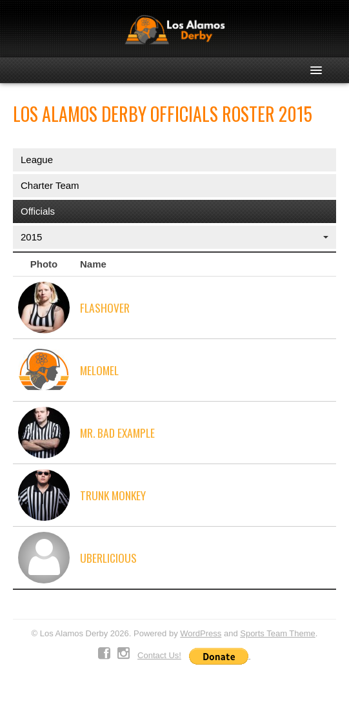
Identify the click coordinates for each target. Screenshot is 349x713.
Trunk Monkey (113, 495)
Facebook (104, 654)
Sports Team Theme (277, 633)
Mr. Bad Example (117, 432)
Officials (38, 211)
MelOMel (99, 370)
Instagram (123, 654)
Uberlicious (108, 557)
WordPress (200, 633)
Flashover (105, 307)
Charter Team (50, 185)
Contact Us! (159, 655)
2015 (174, 236)
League (37, 159)
